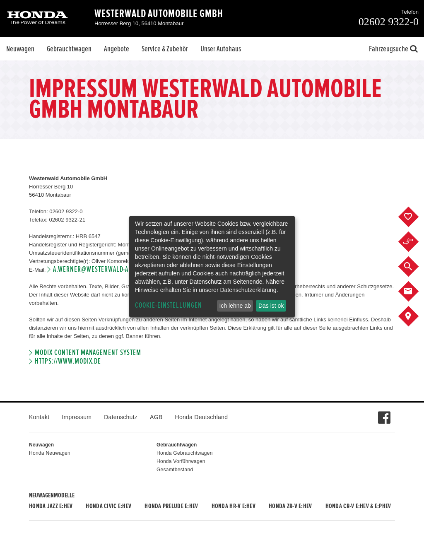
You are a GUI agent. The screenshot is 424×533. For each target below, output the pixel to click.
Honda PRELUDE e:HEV (171, 506)
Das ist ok (271, 305)
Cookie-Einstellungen (168, 305)
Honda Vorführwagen (181, 461)
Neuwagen (20, 49)
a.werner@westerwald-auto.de (100, 269)
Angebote (116, 49)
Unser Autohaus (220, 49)
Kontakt (39, 417)
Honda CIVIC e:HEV (108, 506)
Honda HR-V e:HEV (233, 506)
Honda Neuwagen (49, 453)
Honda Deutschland (201, 417)
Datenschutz (120, 417)
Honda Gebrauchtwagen (185, 453)
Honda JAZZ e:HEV (50, 506)
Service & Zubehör (165, 49)
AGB (156, 417)
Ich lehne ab (235, 305)
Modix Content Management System (88, 353)
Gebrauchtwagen (69, 49)
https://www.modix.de (68, 361)
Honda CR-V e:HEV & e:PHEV (358, 506)
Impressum (77, 417)
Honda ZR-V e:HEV (290, 506)
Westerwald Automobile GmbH (158, 13)
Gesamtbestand (175, 470)
